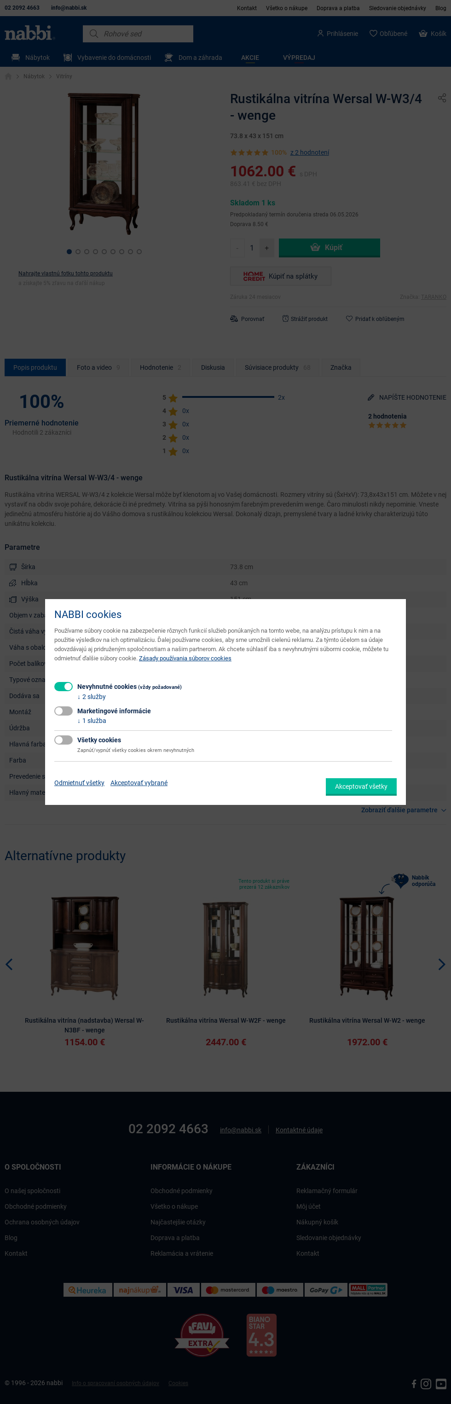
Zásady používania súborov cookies (185, 658)
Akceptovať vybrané (139, 782)
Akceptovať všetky (361, 786)
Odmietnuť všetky (79, 782)
